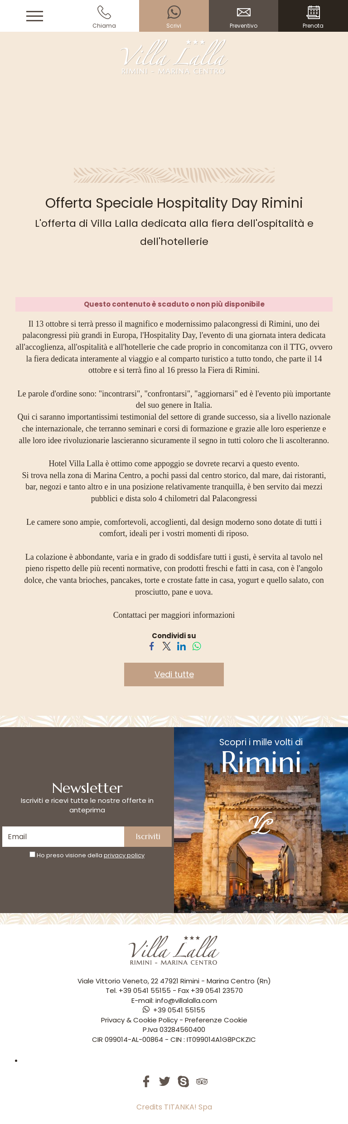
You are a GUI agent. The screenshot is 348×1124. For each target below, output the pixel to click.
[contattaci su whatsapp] (174, 1010)
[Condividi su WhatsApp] (196, 645)
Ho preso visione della (91, 855)
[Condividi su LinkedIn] (181, 645)
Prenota (313, 17)
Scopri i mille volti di (261, 785)
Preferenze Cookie (216, 1020)
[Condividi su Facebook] (151, 645)
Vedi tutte (174, 674)
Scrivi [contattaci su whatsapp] (174, 17)
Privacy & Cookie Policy (139, 1020)
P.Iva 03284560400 (174, 1029)
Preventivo (244, 17)
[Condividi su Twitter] (166, 645)
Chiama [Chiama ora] (105, 17)
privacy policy (124, 855)
